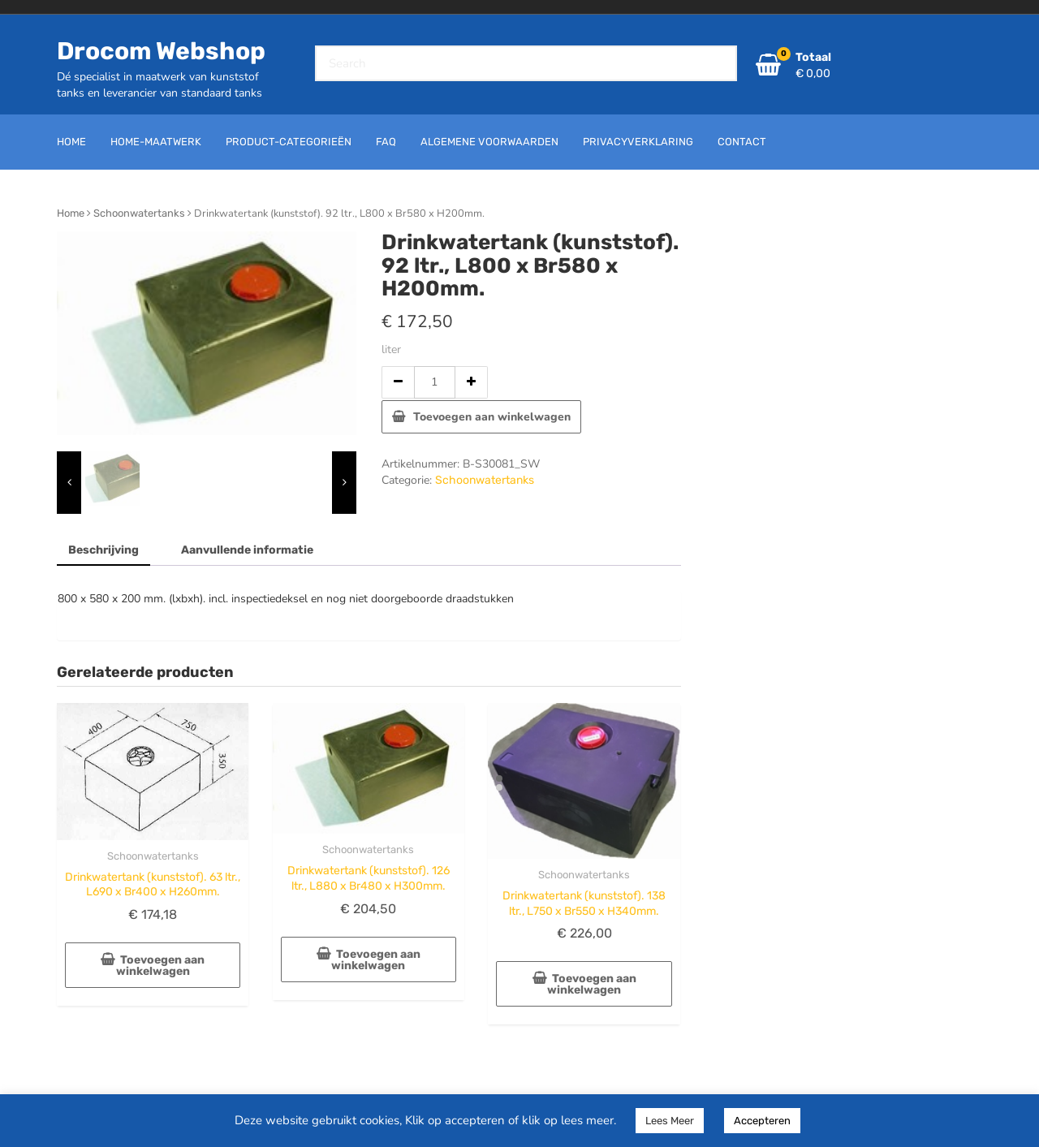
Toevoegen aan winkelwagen (492, 417)
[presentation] (69, 482)
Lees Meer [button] (669, 1121)
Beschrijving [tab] (103, 550)
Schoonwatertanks (139, 213)
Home (70, 213)
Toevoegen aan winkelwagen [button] (160, 965)
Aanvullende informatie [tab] (247, 550)
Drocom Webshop (161, 51)
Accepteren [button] (762, 1121)
